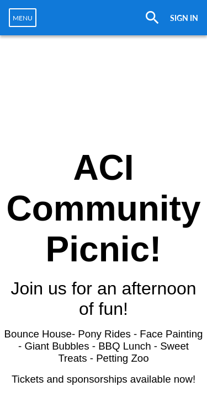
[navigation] (22, 17)
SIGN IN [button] (184, 18)
